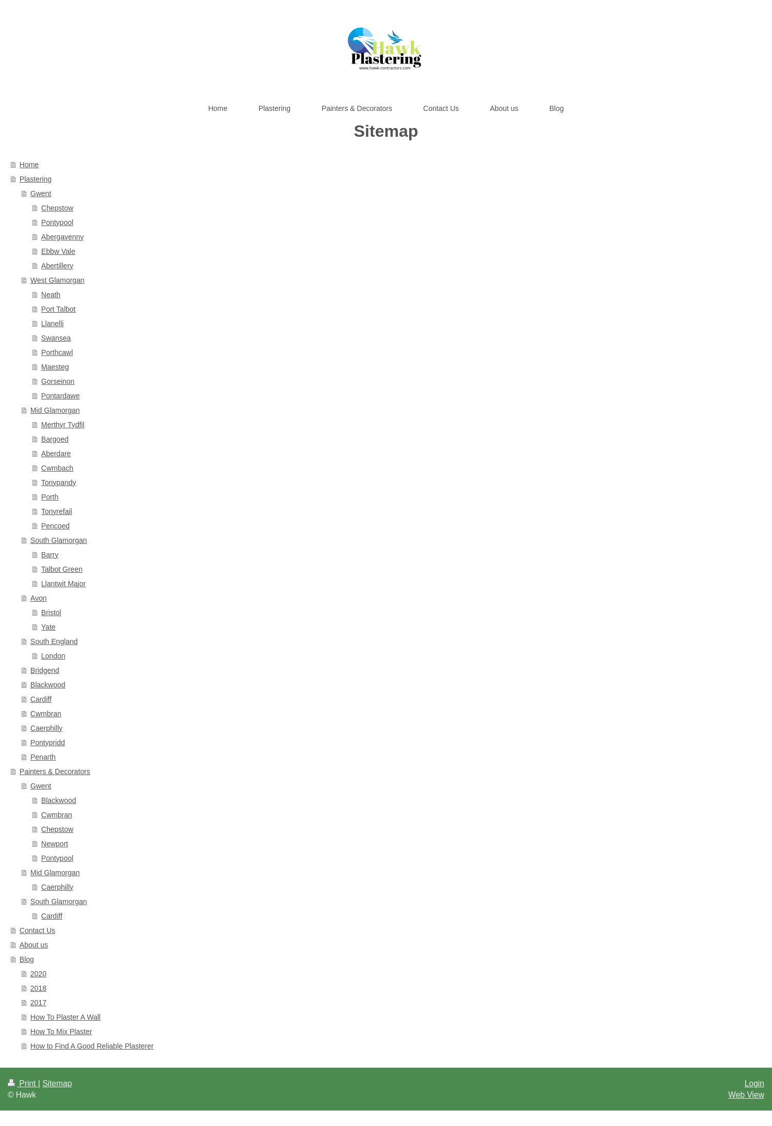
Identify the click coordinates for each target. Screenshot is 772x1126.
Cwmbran (45, 714)
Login (754, 1083)
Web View (746, 1094)
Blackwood (48, 685)
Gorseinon (58, 381)
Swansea (56, 338)
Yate (48, 627)
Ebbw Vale (58, 251)
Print (23, 1083)
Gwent (40, 193)
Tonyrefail (56, 511)
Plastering (36, 179)
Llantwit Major (63, 584)
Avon (38, 598)
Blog (27, 959)
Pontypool (57, 222)
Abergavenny (62, 237)
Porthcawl (57, 352)
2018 (38, 988)
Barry (49, 555)
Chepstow (57, 208)
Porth (49, 497)
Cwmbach (57, 468)
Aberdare (56, 453)
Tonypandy (58, 482)
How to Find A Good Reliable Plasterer (92, 1046)
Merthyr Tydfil (63, 425)
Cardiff (41, 699)
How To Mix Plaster (61, 1031)
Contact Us (37, 930)
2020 (38, 974)
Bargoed (55, 439)
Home (29, 164)
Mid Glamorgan (55, 410)
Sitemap (57, 1083)
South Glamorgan (58, 540)
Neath (50, 295)
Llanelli (52, 323)
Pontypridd (47, 742)
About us (34, 945)
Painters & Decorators (55, 771)
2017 (38, 1003)
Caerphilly (46, 728)
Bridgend (44, 670)
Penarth (43, 757)
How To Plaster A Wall (65, 1017)
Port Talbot (58, 309)
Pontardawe (60, 396)
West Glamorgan (57, 280)
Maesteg (55, 367)
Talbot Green (62, 569)
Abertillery (57, 266)
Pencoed (55, 526)
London (53, 656)
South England (54, 641)
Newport (54, 844)
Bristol (51, 612)
